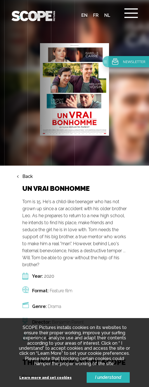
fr (96, 15)
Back (27, 131)
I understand (108, 377)
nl (107, 15)
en (84, 15)
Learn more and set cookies (45, 378)
